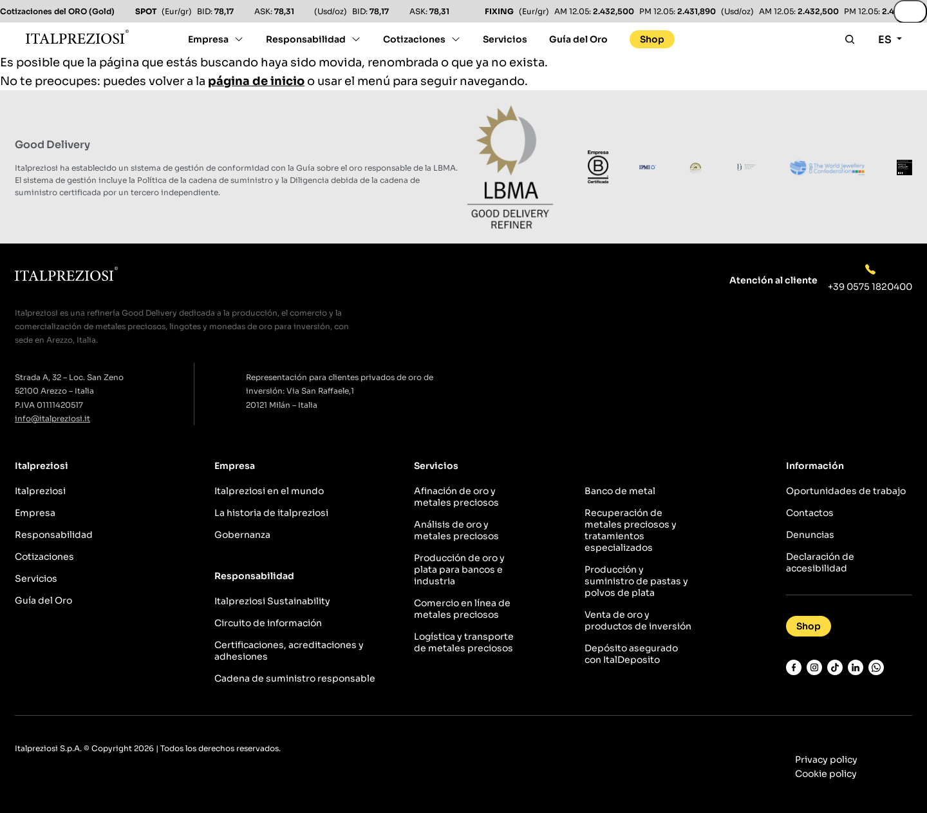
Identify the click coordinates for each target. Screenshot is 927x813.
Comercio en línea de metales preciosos (462, 608)
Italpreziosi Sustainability (272, 601)
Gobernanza (242, 534)
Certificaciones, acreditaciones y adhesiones (289, 650)
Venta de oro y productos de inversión (638, 620)
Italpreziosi (40, 491)
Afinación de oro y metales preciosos (456, 496)
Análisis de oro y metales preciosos (456, 530)
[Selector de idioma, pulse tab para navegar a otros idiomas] (889, 42)
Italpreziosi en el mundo (269, 491)
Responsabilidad (306, 39)
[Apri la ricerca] (850, 39)
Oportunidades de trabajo (846, 491)
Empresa (208, 39)
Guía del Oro (578, 39)
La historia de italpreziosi (271, 513)
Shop (652, 39)
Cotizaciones (414, 39)
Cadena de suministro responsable (294, 678)
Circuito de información (268, 623)
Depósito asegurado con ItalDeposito (631, 653)
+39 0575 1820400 (870, 286)
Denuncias (810, 534)
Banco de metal (620, 491)
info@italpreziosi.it (52, 418)
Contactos (810, 513)
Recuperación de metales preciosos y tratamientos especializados (631, 530)
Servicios (505, 39)
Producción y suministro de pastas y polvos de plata (636, 581)
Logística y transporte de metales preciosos (464, 642)
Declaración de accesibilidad (820, 562)
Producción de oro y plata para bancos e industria (459, 569)
